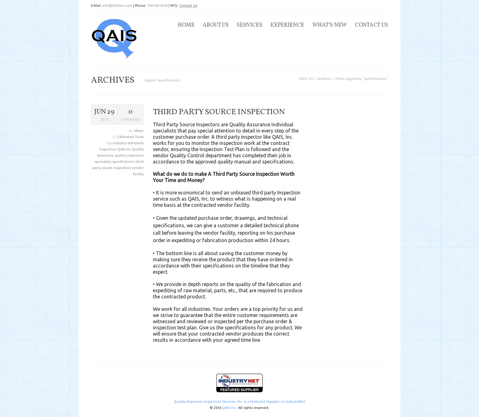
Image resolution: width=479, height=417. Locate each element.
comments (130, 114)
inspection (108, 149)
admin (139, 130)
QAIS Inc (125, 149)
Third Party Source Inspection (219, 112)
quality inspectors (129, 155)
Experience (287, 25)
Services (249, 25)
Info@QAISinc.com (117, 5)
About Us (216, 25)
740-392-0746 (157, 5)
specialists (103, 161)
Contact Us (188, 5)
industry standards (128, 143)
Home (186, 25)
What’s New (329, 25)
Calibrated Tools (130, 137)
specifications (124, 161)
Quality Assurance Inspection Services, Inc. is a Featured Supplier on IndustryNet (239, 401)
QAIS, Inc (306, 78)
